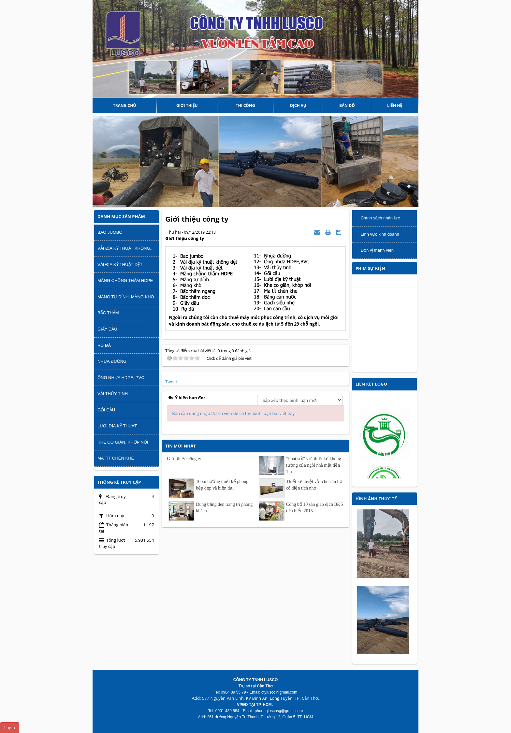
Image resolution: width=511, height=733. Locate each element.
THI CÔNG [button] (245, 105)
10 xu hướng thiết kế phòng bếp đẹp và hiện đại (222, 485)
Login (9, 727)
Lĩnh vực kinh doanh (380, 234)
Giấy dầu (107, 329)
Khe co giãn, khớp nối (122, 442)
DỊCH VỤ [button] (298, 105)
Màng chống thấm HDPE (125, 280)
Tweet (171, 382)
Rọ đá (104, 345)
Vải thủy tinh (112, 393)
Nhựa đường (111, 361)
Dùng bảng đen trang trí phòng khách (224, 507)
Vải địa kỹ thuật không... (125, 248)
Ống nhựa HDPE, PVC (120, 377)
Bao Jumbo (110, 232)
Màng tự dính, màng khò (125, 296)
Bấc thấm (108, 312)
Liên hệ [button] (394, 105)
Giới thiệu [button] (187, 105)
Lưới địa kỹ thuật (117, 425)
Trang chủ (124, 105)
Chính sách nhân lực (380, 217)
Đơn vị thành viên (377, 250)
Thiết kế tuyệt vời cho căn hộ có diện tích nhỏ (314, 485)
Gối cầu (106, 409)
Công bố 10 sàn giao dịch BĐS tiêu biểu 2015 (314, 507)
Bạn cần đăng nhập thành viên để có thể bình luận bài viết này (233, 413)
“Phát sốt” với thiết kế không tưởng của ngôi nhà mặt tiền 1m (313, 465)
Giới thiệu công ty (184, 458)
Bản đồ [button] (347, 105)
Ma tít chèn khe (115, 458)
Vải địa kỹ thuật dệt (119, 264)
